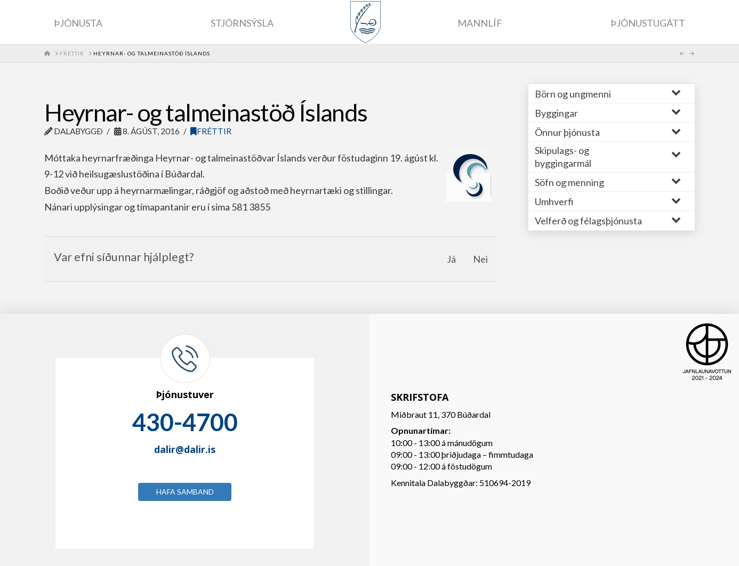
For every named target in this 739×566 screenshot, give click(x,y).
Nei (480, 259)
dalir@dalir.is (184, 449)
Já (451, 259)
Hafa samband (185, 491)
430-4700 (185, 422)
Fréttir (210, 131)
